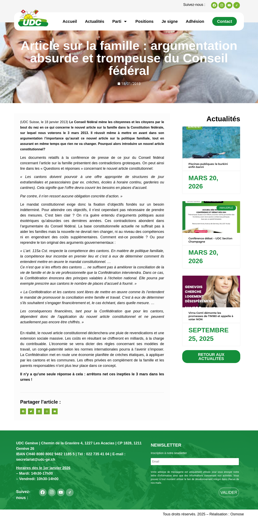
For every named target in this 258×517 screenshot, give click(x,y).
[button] (23, 411)
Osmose (237, 514)
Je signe (170, 21)
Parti (119, 21)
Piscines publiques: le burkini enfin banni (208, 165)
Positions (144, 21)
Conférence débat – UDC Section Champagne (210, 240)
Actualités (94, 21)
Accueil (70, 21)
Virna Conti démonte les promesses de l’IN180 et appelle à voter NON (210, 316)
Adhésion (195, 21)
